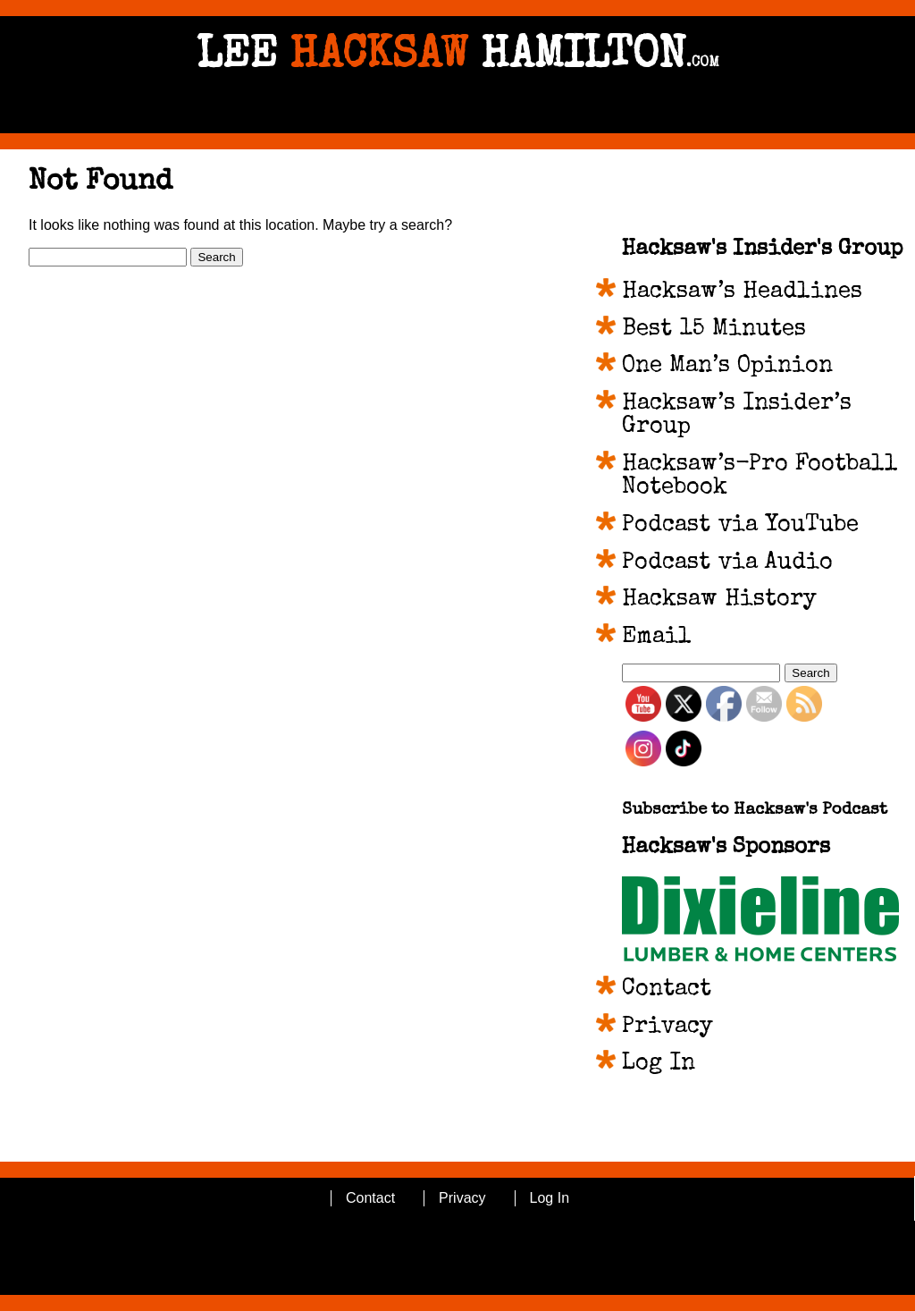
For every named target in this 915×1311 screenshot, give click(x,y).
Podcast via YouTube (740, 525)
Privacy (667, 1027)
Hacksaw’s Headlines (742, 292)
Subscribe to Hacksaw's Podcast (754, 810)
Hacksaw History (719, 600)
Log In (658, 1064)
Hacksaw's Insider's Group (762, 249)
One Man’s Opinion (727, 366)
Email (657, 637)
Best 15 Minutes (714, 330)
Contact (666, 990)
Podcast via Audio (727, 563)
